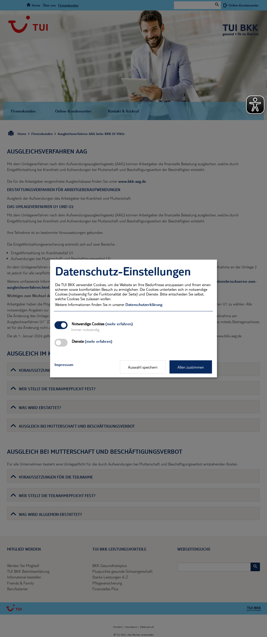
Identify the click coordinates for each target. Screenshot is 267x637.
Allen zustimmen (191, 367)
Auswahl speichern (142, 367)
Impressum (63, 364)
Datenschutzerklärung (143, 304)
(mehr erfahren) (119, 323)
